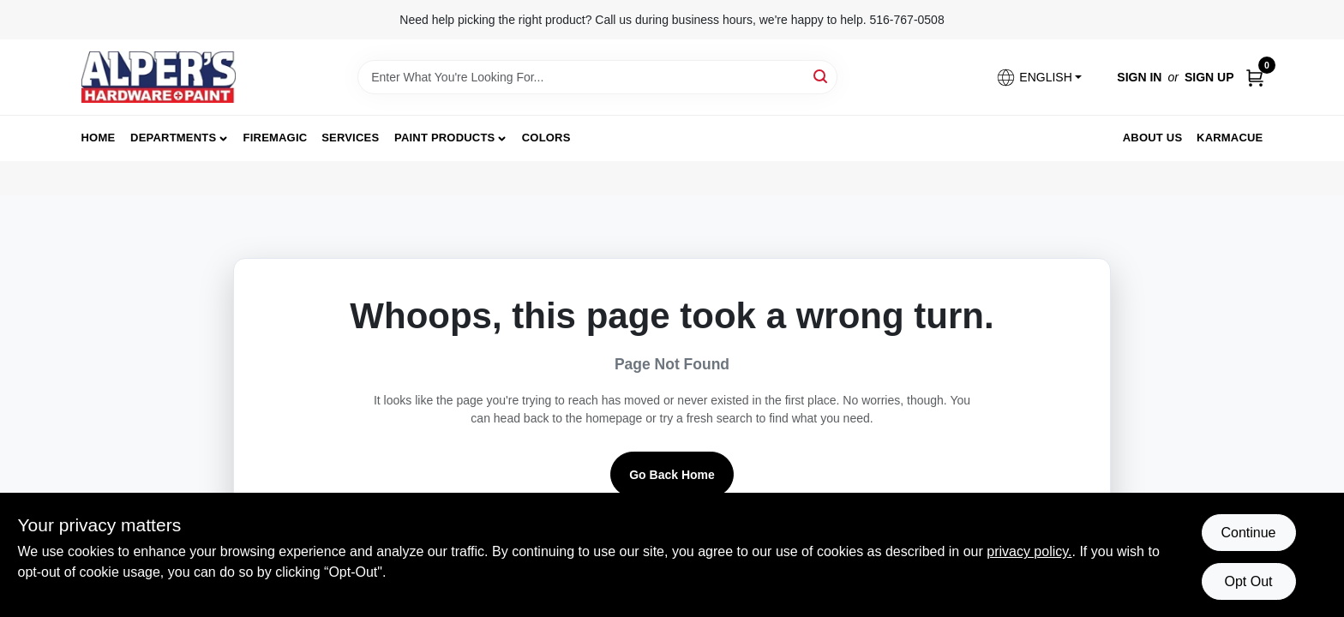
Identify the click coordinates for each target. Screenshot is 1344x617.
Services (350, 137)
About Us (1153, 137)
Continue (1248, 532)
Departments (173, 137)
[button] (1039, 77)
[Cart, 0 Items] (1254, 78)
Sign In (1139, 77)
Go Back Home (672, 475)
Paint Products (444, 137)
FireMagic (275, 137)
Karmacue (1230, 137)
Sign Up (1209, 77)
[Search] (821, 76)
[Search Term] (597, 77)
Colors (546, 137)
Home (98, 137)
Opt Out (1248, 581)
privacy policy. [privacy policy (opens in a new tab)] (1029, 551)
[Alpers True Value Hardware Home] (158, 77)
